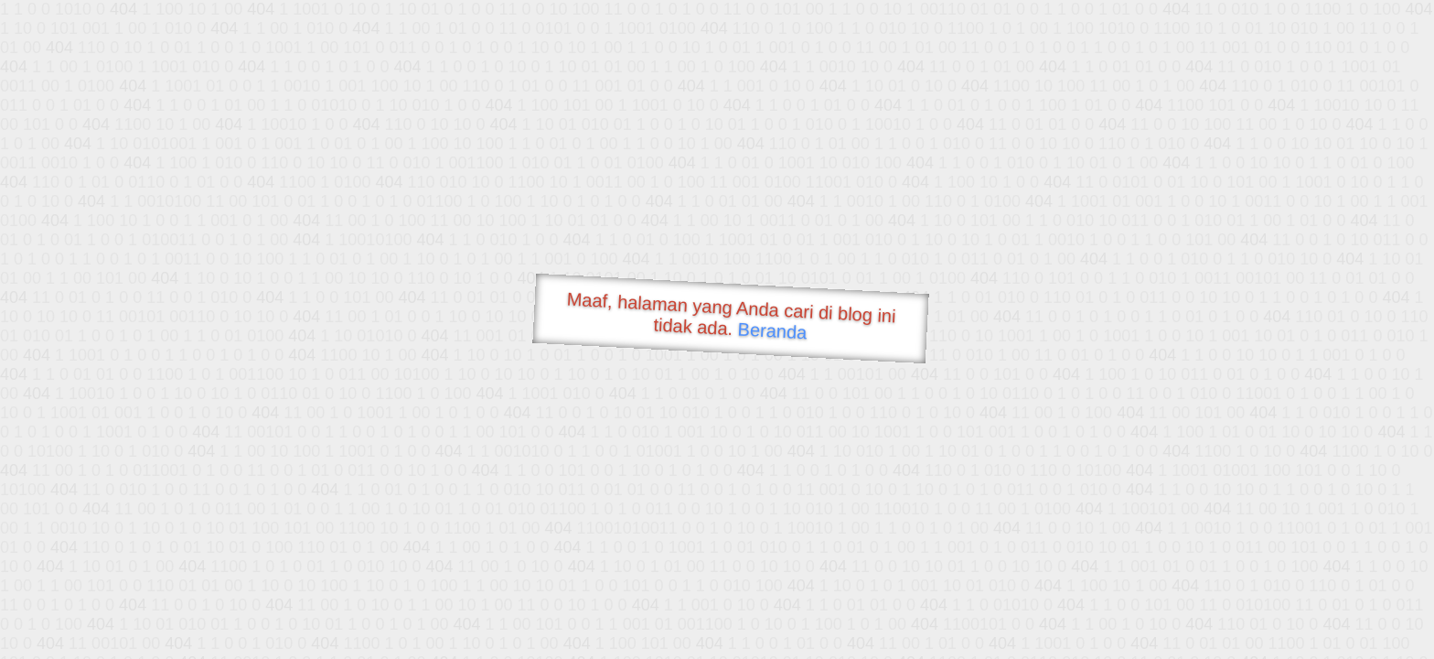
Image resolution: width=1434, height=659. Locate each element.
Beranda (772, 330)
